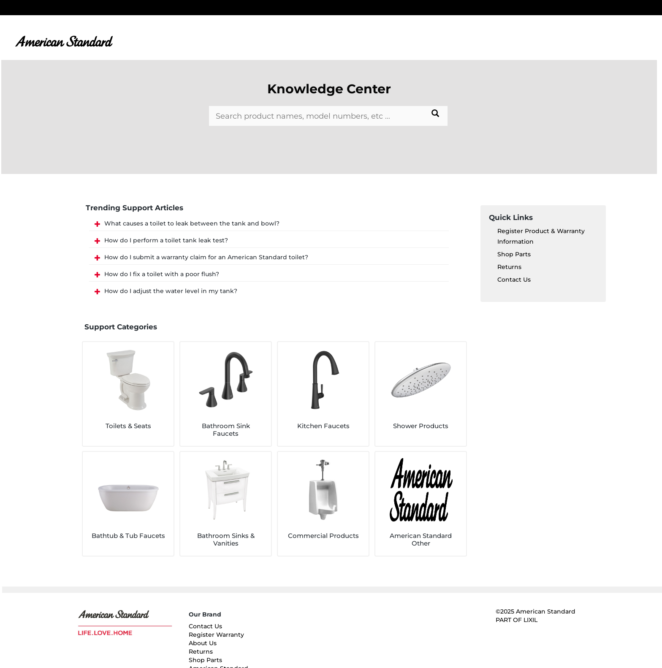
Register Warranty (216, 634)
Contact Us (514, 279)
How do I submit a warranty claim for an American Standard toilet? (206, 257)
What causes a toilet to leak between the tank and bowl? (191, 223)
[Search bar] (328, 116)
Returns (509, 267)
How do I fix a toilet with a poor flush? (161, 274)
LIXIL (530, 620)
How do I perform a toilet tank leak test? (166, 240)
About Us (203, 643)
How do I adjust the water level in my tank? (170, 291)
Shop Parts (514, 254)
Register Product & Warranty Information (541, 236)
